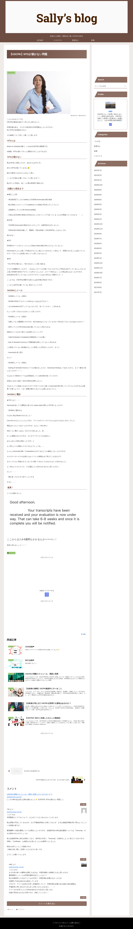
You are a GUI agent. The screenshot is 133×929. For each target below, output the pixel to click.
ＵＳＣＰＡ (11, 553)
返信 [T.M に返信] (83, 859)
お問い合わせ (74, 923)
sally (110, 111)
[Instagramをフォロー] (47, 595)
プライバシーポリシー (61, 923)
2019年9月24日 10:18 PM (14, 797)
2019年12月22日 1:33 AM (16, 867)
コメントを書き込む (46, 904)
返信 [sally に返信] (83, 897)
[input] (110, 86)
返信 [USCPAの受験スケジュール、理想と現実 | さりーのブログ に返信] (83, 804)
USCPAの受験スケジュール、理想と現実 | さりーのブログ (28, 794)
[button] (125, 86)
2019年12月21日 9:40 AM (14, 812)
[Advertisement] (47, 64)
